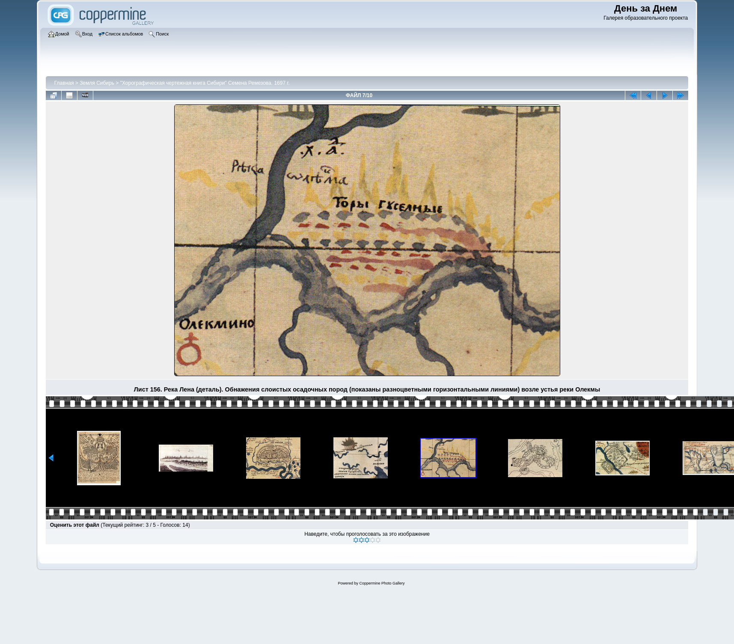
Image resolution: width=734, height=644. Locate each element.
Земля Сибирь (97, 83)
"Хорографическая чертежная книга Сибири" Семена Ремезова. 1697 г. (205, 83)
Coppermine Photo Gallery (381, 583)
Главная (64, 83)
